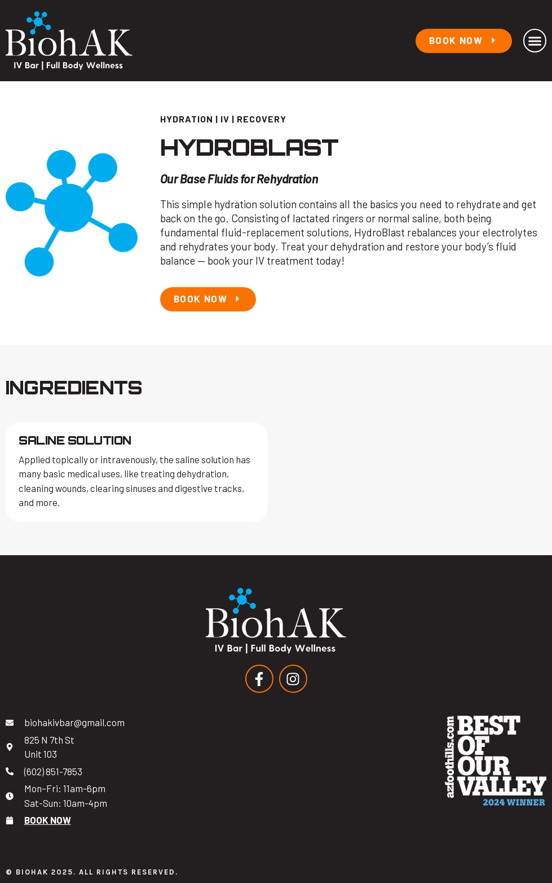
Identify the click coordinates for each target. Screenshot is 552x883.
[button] (535, 40)
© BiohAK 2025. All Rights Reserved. (92, 872)
